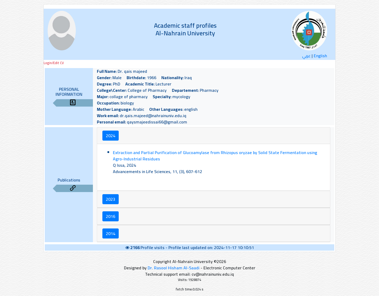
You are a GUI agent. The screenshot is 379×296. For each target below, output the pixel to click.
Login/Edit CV (54, 63)
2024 (110, 136)
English (320, 55)
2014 (110, 233)
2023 (110, 199)
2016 (110, 216)
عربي (306, 55)
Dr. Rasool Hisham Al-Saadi (174, 268)
